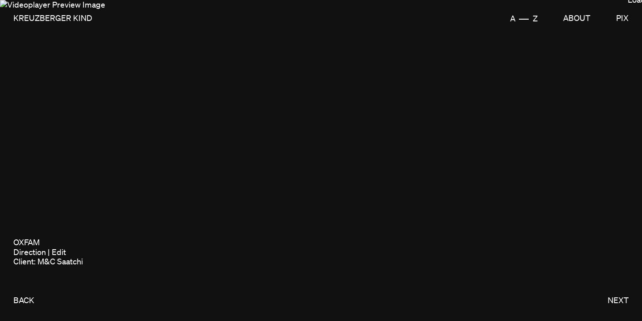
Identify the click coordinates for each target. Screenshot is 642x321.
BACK (23, 300)
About (576, 18)
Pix (622, 18)
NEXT (618, 300)
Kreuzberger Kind (52, 18)
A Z (524, 18)
